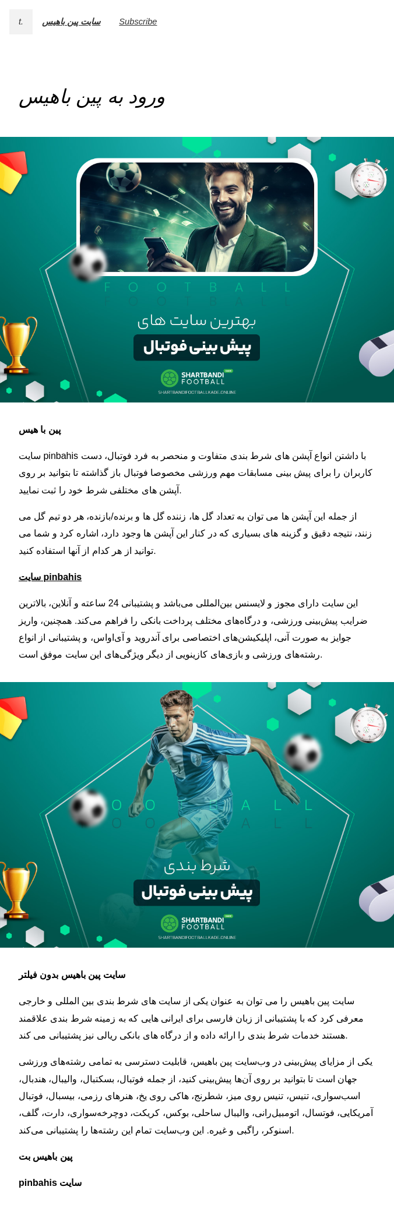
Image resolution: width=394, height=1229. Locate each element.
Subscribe (138, 21)
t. (21, 21)
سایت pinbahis (50, 577)
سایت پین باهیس (71, 21)
